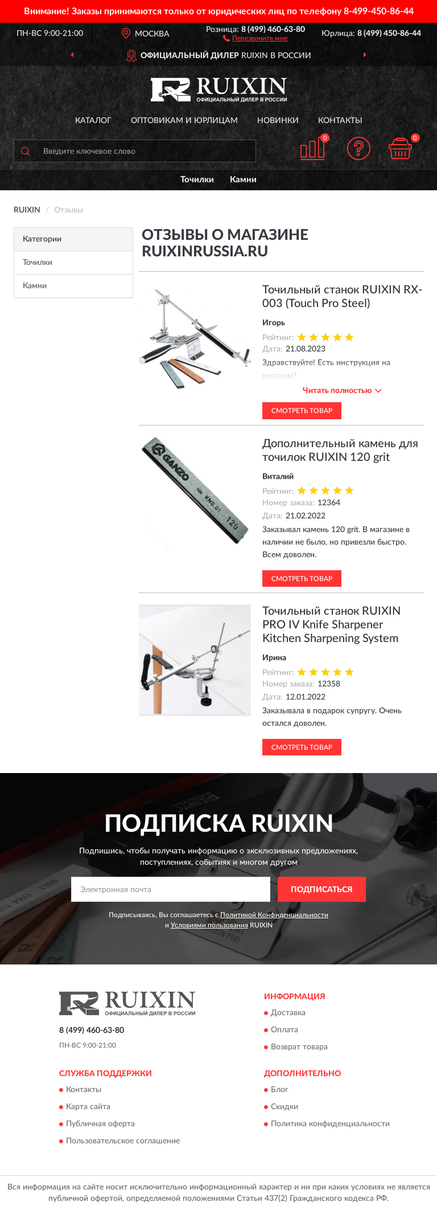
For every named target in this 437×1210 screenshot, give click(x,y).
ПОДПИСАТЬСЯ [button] (322, 890)
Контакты (340, 121)
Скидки (284, 1107)
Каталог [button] (93, 121)
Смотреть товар (301, 410)
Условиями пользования (209, 925)
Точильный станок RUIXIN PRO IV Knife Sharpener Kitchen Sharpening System (331, 625)
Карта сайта (88, 1107)
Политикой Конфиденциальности (274, 914)
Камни (243, 179)
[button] (255, 37)
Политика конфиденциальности (330, 1125)
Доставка (288, 1013)
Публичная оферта (100, 1125)
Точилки (197, 179)
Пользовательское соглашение (123, 1142)
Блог (279, 1090)
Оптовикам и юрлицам (184, 121)
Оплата (284, 1031)
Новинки (278, 121)
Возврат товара (299, 1048)
